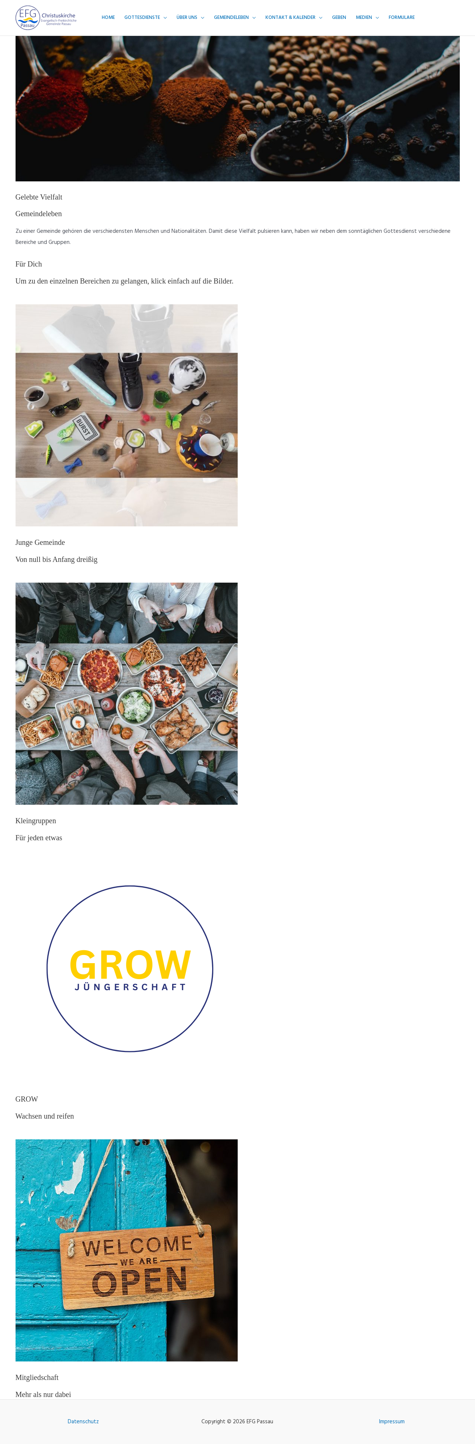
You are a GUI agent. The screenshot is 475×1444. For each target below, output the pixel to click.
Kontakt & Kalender (290, 17)
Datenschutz (83, 1421)
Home (108, 17)
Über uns (187, 17)
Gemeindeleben (231, 17)
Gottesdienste (142, 17)
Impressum (392, 1421)
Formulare (402, 17)
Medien (364, 17)
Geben (339, 17)
